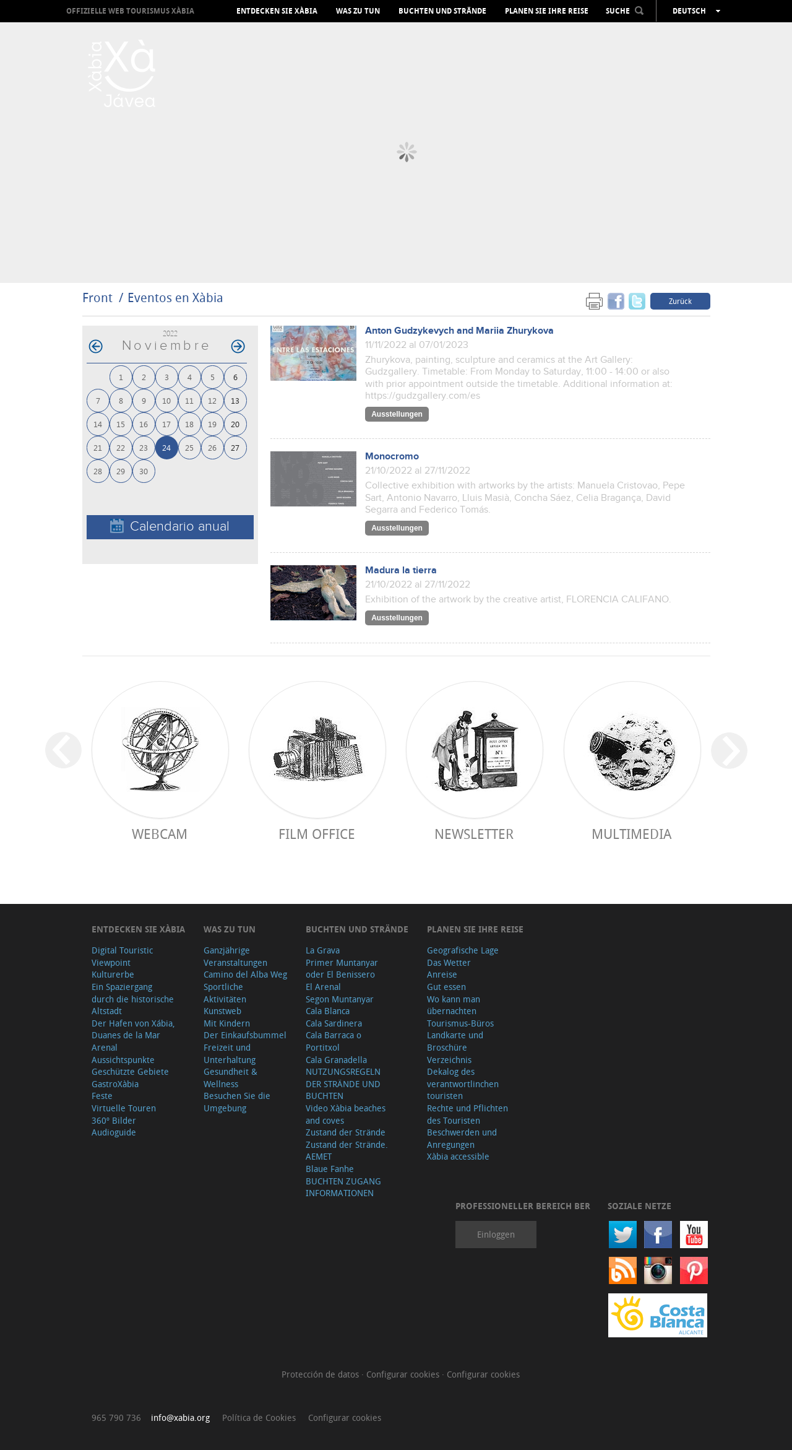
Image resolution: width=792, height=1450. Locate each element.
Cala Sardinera (334, 1023)
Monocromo (392, 456)
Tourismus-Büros (460, 1023)
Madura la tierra (401, 570)
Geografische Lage (463, 950)
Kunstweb (222, 1011)
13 (235, 400)
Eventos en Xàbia (175, 297)
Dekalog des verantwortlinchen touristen (463, 1083)
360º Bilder (114, 1120)
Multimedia (631, 834)
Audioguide (114, 1132)
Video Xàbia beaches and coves (345, 1114)
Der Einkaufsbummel (245, 1035)
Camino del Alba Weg (245, 974)
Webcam (159, 834)
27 (235, 447)
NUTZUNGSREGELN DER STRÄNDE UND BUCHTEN (343, 1083)
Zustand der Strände (345, 1132)
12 (212, 400)
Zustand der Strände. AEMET (347, 1151)
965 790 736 (116, 1417)
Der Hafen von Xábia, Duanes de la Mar (133, 1029)
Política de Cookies (259, 1417)
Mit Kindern (227, 1023)
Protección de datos (321, 1374)
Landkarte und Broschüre (455, 1041)
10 (166, 400)
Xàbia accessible (458, 1156)
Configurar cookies (404, 1374)
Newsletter (474, 834)
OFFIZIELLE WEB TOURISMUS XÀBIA (130, 11)
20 (235, 424)
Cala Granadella (336, 1060)
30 (143, 471)
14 (97, 424)
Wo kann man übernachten (453, 1005)
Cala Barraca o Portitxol (333, 1041)
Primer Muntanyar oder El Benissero (342, 969)
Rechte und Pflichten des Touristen (467, 1114)
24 (166, 447)
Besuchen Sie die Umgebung (237, 1102)
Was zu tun (358, 11)
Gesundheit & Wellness (230, 1078)
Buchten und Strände (442, 11)
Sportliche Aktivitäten (225, 993)
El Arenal (323, 986)
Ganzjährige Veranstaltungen (235, 956)
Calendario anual (170, 526)
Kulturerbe (113, 974)
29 (120, 471)
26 (212, 447)
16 (143, 424)
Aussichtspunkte (123, 1060)
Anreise (442, 974)
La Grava (323, 950)
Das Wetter (449, 962)
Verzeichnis (449, 1060)
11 (189, 400)
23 (143, 447)
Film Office (316, 834)
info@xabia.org (180, 1417)
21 (97, 447)
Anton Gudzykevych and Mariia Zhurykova (459, 331)
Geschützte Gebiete (130, 1071)
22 (120, 447)
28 (97, 471)
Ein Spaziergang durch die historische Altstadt (133, 999)
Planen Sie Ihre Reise (546, 11)
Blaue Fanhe (330, 1168)
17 (166, 424)
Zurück (680, 301)
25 (189, 447)
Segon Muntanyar (340, 999)
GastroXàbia (115, 1084)
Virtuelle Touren (124, 1108)
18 (189, 424)
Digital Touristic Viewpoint (122, 956)
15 (120, 424)
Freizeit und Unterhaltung (230, 1053)
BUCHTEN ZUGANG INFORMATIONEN (343, 1187)
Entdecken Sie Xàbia (276, 11)
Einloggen (496, 1234)
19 (212, 424)
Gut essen (446, 986)
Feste (102, 1095)
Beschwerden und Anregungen (462, 1138)
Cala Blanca (328, 1011)
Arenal (105, 1047)
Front (97, 297)
